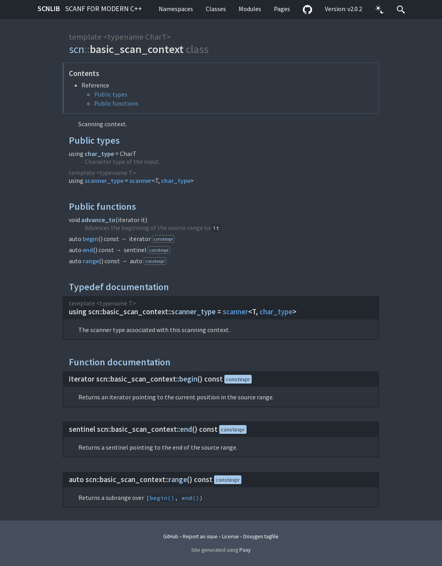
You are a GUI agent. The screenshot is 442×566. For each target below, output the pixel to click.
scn (76, 49)
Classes (216, 9)
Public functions (116, 103)
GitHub (170, 536)
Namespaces (176, 9)
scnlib (90, 8)
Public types (110, 94)
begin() (162, 497)
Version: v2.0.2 (343, 9)
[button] (379, 9)
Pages (282, 9)
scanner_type (104, 180)
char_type (99, 154)
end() (190, 497)
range (91, 261)
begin (90, 239)
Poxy (244, 550)
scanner (140, 180)
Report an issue (200, 536)
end (88, 250)
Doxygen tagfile (261, 536)
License (230, 536)
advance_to (98, 220)
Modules (250, 9)
